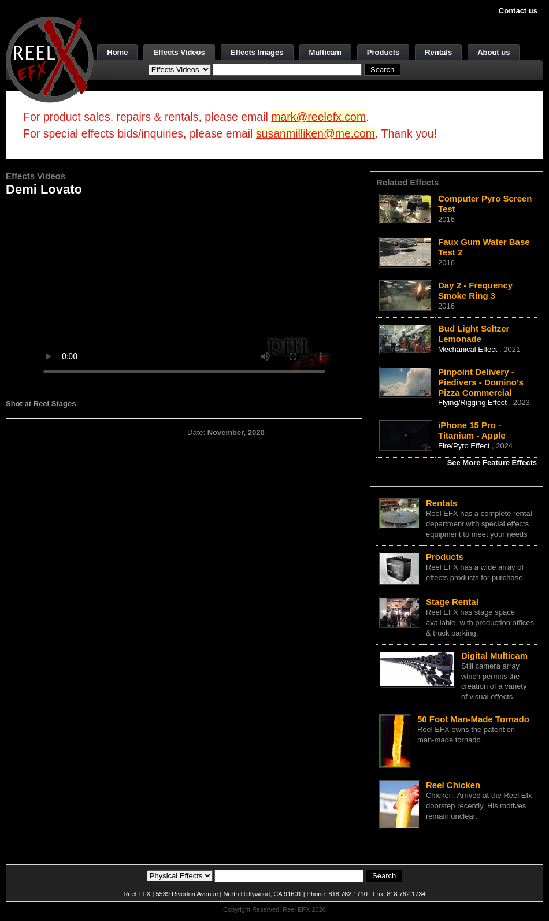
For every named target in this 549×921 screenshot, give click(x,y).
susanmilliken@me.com (315, 133)
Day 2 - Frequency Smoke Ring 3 (475, 290)
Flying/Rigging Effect (473, 402)
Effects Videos (179, 52)
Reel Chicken (453, 785)
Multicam (325, 52)
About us (493, 52)
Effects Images (257, 52)
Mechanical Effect (468, 349)
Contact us (518, 10)
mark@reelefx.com (318, 116)
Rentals (438, 52)
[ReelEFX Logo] (50, 58)
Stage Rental (452, 602)
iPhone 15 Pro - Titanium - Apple (472, 430)
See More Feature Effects (492, 462)
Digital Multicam (494, 655)
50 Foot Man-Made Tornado (473, 719)
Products (383, 52)
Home (117, 52)
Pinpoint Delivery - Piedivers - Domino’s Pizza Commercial (481, 382)
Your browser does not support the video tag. (184, 293)
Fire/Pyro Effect (465, 445)
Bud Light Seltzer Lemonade (473, 334)
